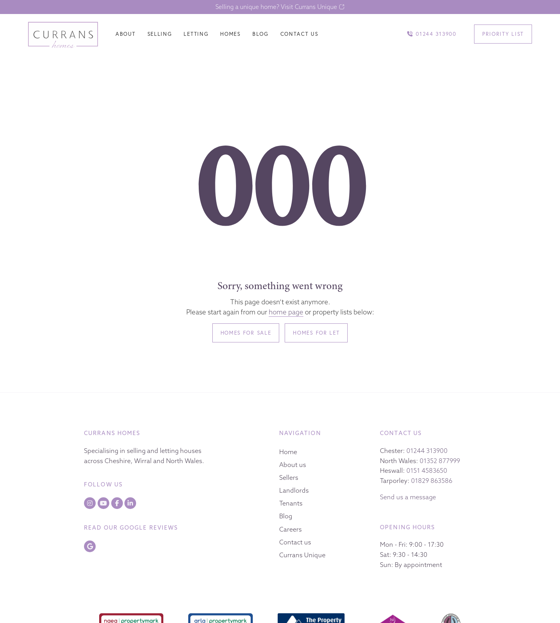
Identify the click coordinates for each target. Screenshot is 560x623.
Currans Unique (302, 555)
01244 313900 (427, 451)
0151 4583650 (426, 470)
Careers (290, 529)
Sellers (288, 477)
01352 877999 (440, 461)
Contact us (295, 542)
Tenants (291, 503)
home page (286, 312)
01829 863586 (431, 480)
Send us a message (408, 497)
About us (292, 465)
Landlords (294, 490)
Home (288, 452)
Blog (285, 516)
